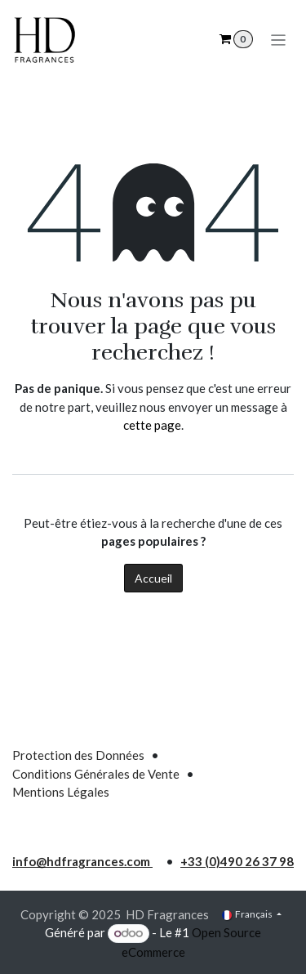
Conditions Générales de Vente (96, 773)
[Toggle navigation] (279, 39)
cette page (152, 425)
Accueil (153, 578)
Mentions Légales (60, 791)
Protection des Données (78, 755)
